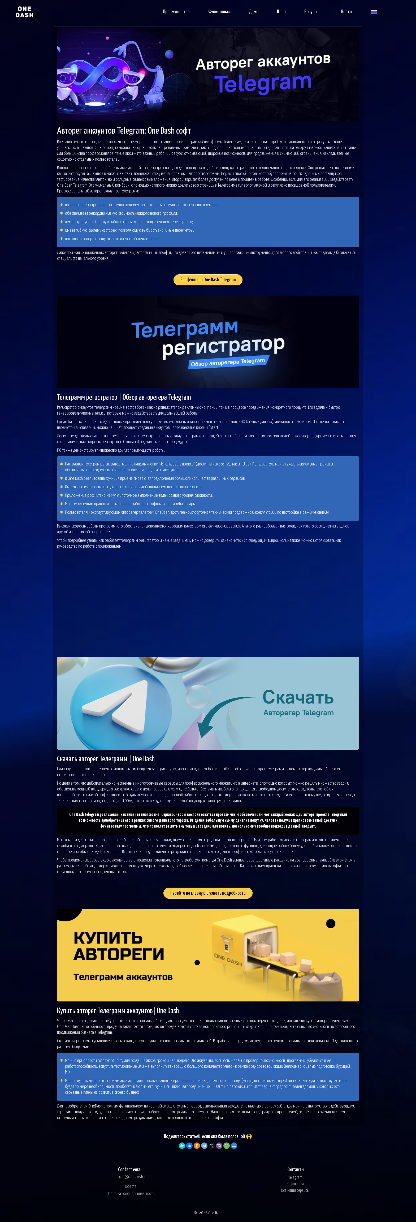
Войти (346, 11)
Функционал (219, 11)
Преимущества (176, 11)
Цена (281, 11)
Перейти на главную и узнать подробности (208, 893)
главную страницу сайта (266, 1106)
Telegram (295, 1178)
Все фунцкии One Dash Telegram (208, 279)
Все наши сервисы (295, 1191)
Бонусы (310, 11)
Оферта (130, 1187)
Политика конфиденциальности (131, 1194)
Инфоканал (295, 1184)
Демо (253, 11)
